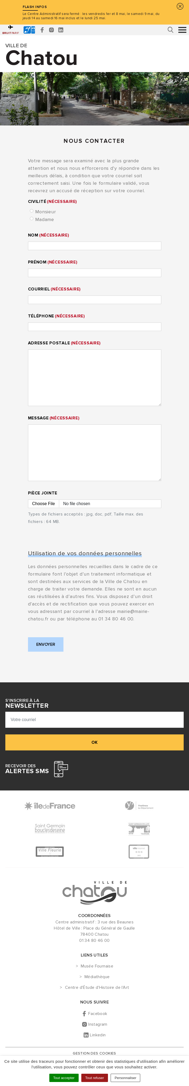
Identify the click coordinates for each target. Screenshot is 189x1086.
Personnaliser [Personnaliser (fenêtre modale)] (125, 1078)
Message (54, 418)
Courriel (54, 289)
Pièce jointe (43, 493)
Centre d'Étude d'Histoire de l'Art (97, 987)
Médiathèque (97, 977)
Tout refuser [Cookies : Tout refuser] (94, 1078)
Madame (44, 219)
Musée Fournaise (97, 966)
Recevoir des (27, 769)
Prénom (53, 262)
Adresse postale (64, 343)
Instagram (97, 1024)
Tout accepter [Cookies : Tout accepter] (64, 1078)
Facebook (97, 1013)
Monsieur (45, 212)
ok (94, 742)
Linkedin (98, 1035)
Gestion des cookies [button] (94, 1053)
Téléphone (56, 316)
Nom (48, 235)
